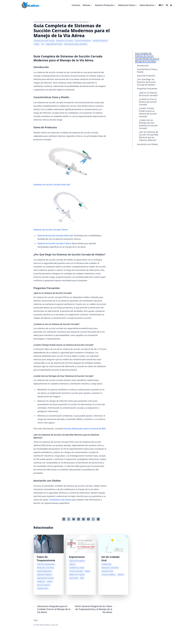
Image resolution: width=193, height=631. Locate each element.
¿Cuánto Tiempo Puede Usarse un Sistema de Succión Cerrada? (148, 112)
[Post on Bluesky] (74, 519)
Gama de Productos (146, 75)
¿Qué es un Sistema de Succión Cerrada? (148, 94)
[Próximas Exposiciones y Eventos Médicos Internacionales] (81, 565)
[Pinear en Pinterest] (83, 519)
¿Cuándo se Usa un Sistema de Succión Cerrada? (148, 102)
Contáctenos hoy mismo (60, 499)
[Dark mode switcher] (171, 5)
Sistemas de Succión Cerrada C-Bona (65, 210)
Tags (35, 620)
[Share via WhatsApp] (93, 519)
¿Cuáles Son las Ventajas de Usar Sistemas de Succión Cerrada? (148, 124)
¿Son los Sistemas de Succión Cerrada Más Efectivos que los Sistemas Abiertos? (148, 136)
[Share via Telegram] (98, 519)
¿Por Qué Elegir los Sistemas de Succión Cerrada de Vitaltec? (146, 82)
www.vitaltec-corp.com (49, 625)
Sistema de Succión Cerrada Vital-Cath (55, 235)
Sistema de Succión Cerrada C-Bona (54, 243)
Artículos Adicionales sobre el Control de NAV (84, 428)
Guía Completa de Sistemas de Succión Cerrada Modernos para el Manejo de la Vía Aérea (147, 57)
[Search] (167, 5)
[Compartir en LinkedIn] (64, 519)
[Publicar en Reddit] (78, 519)
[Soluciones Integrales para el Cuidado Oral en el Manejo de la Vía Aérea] (113, 565)
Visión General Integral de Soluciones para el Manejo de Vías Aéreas (60, 22)
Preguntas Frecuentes (147, 88)
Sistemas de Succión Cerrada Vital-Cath (65, 165)
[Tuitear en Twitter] (69, 519)
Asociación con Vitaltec (147, 144)
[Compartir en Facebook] (88, 519)
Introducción (143, 65)
